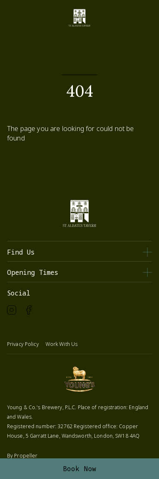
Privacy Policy (23, 344)
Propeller (25, 455)
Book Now (79, 468)
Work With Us (61, 344)
